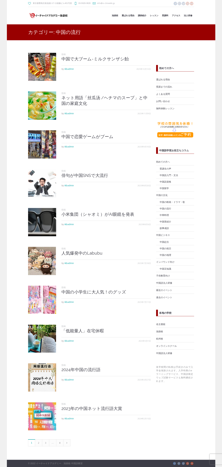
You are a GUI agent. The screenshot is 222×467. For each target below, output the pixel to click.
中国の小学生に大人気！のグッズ (93, 292)
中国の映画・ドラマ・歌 (172, 202)
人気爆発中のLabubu (81, 253)
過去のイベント (164, 297)
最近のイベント (164, 290)
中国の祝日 (165, 248)
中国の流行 (165, 208)
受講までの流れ (164, 86)
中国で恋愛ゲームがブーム (87, 136)
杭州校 (159, 338)
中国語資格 (165, 181)
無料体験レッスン (165, 108)
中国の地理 (165, 255)
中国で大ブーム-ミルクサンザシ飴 (95, 58)
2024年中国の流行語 (80, 369)
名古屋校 (160, 324)
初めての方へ (163, 161)
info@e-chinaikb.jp (106, 3)
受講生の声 (165, 168)
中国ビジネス (163, 235)
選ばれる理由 (163, 79)
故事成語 (164, 228)
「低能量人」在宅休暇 (82, 330)
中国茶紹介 (165, 221)
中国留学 (164, 188)
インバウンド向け (165, 261)
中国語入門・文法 (169, 175)
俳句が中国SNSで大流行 (84, 175)
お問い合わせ (163, 101)
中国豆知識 (165, 268)
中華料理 (164, 215)
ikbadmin (69, 68)
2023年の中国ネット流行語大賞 (91, 408)
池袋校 (159, 331)
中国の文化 (162, 195)
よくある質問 (163, 94)
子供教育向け (163, 275)
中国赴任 (164, 241)
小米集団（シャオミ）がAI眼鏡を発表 (97, 214)
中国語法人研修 (164, 282)
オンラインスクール (166, 345)
